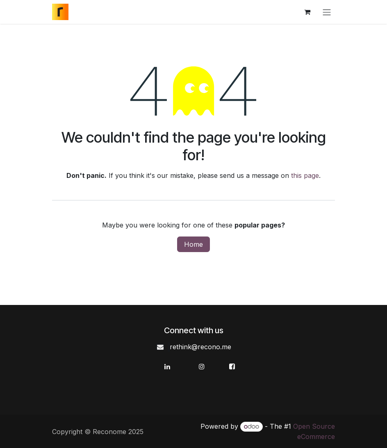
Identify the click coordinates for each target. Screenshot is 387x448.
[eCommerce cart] (307, 12)
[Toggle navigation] (327, 11)
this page (305, 175)
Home (193, 244)
